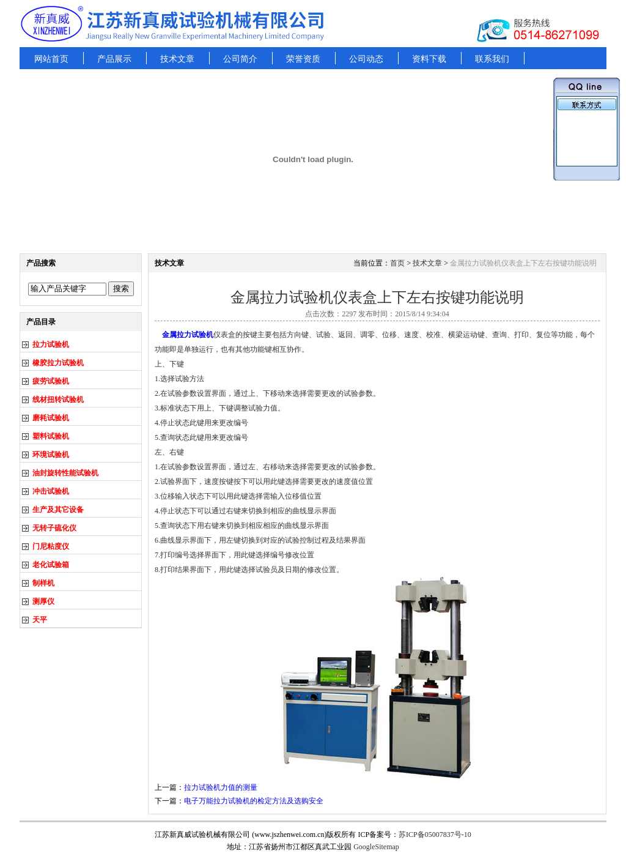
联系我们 (492, 59)
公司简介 (240, 59)
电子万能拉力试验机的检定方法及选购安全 (253, 801)
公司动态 (366, 59)
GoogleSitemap (376, 846)
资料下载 (429, 59)
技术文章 (177, 59)
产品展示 (114, 59)
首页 (397, 263)
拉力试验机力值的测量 (220, 787)
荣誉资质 (303, 59)
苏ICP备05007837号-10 (435, 834)
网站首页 (51, 59)
